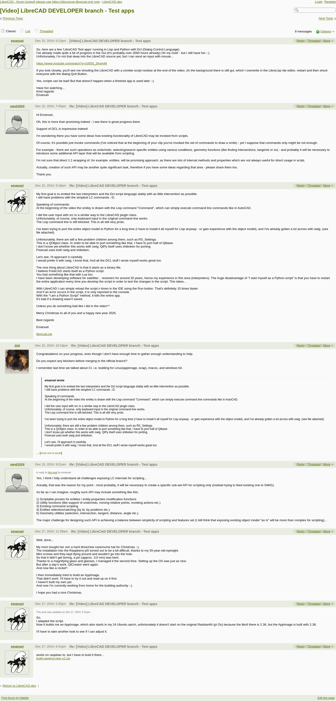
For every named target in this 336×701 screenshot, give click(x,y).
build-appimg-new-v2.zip (53, 658)
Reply (300, 40)
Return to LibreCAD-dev (19, 685)
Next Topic (326, 18)
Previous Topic (13, 18)
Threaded (46, 31)
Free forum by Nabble (15, 698)
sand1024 (17, 106)
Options (325, 31)
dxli (17, 345)
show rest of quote (51, 453)
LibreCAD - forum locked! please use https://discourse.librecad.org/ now (50, 2)
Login (319, 2)
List (27, 31)
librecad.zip (44, 334)
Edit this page (326, 698)
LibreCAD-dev (112, 2)
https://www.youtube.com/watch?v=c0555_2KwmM (71, 63)
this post (52, 472)
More (326, 40)
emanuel (17, 40)
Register (330, 2)
